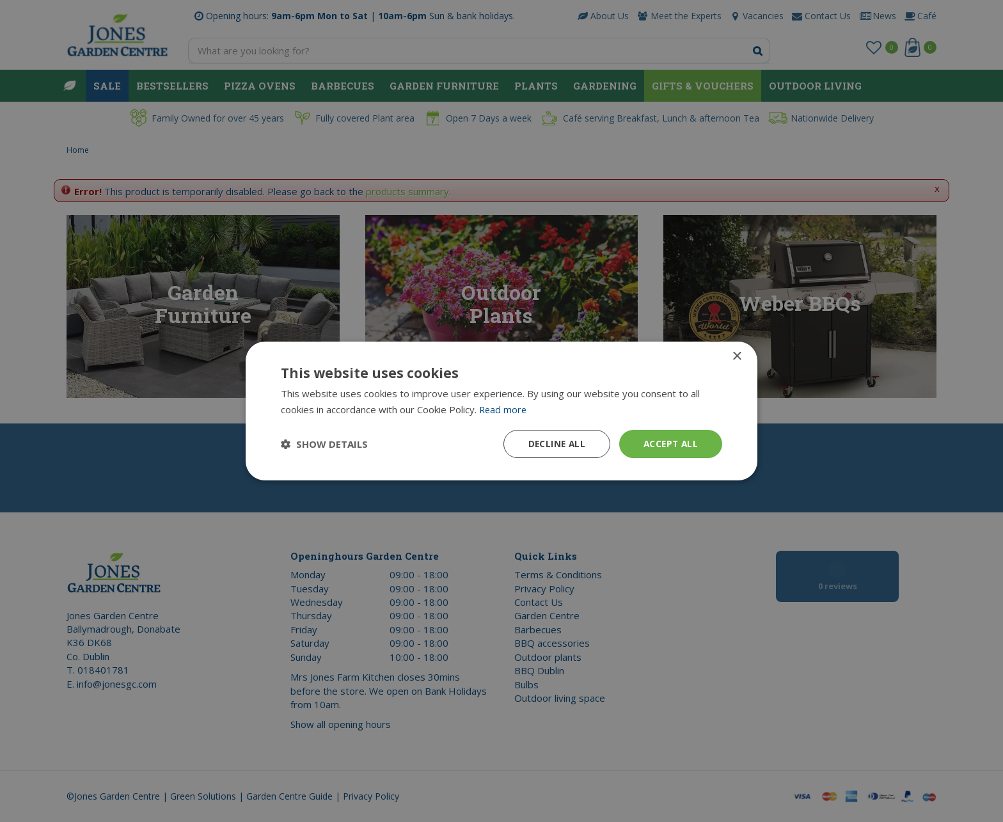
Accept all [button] (669, 444)
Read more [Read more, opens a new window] (503, 408)
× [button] (736, 356)
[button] (324, 444)
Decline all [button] (553, 444)
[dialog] (501, 411)
